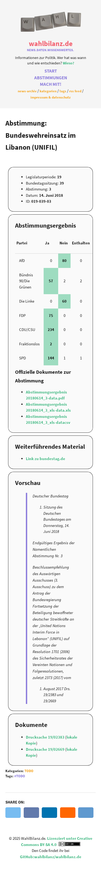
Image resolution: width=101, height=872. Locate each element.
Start (50, 71)
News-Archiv (27, 91)
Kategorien (48, 91)
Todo (29, 771)
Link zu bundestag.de (45, 458)
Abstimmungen (50, 78)
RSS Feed (75, 91)
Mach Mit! (50, 84)
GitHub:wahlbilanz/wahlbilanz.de (50, 856)
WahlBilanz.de (50, 43)
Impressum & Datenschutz (50, 97)
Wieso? (68, 63)
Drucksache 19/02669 (45, 749)
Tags (63, 91)
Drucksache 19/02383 (45, 737)
